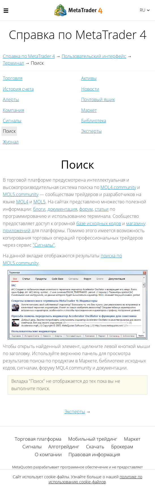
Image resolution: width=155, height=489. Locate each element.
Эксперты (91, 131)
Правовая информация (94, 454)
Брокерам (122, 446)
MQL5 (39, 202)
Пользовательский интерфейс (94, 56)
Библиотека (93, 121)
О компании (48, 454)
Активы (89, 78)
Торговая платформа (38, 439)
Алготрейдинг (63, 446)
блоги (39, 209)
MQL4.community (118, 187)
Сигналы (12, 121)
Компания (13, 110)
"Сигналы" (44, 245)
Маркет (89, 110)
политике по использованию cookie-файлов (96, 479)
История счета (18, 89)
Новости (90, 89)
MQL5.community (20, 194)
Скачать (95, 446)
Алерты (11, 99)
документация (62, 209)
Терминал (13, 63)
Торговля (12, 78)
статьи (102, 209)
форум (86, 209)
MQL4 (22, 202)
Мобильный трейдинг (92, 439)
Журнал (11, 142)
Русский (141, 10)
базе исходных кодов (98, 223)
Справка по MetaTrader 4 (29, 56)
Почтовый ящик (98, 99)
